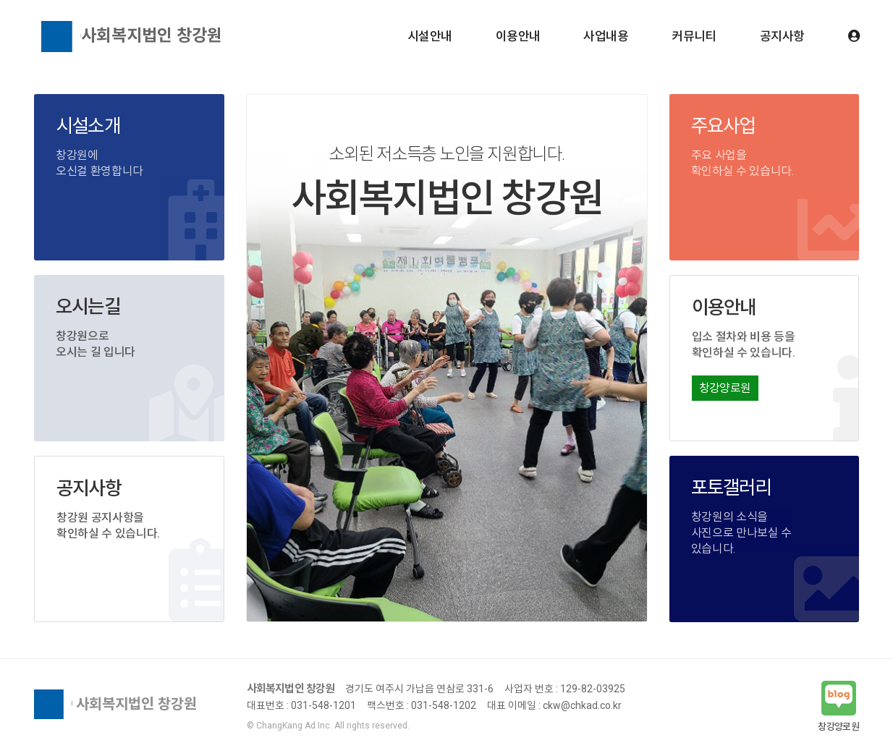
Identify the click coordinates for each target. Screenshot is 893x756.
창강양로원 (725, 388)
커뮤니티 (694, 36)
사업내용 (605, 36)
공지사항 (782, 36)
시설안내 (429, 36)
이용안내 (518, 36)
